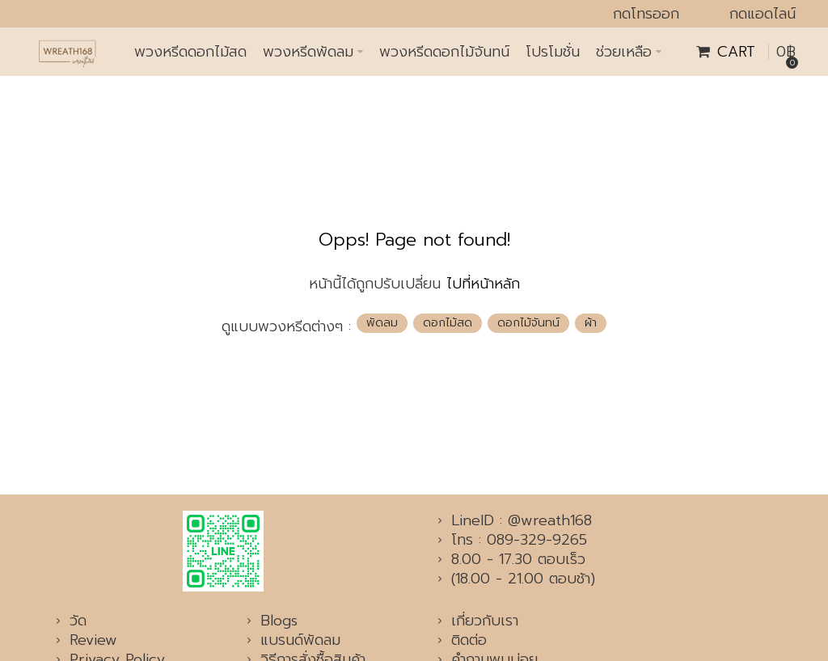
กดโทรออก (646, 13)
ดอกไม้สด (447, 322)
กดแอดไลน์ (762, 13)
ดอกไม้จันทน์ (528, 322)
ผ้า (591, 322)
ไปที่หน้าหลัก (483, 283)
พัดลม (382, 322)
